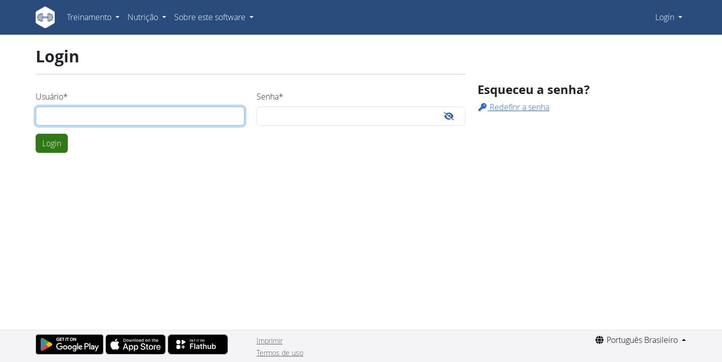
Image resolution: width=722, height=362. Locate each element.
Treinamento (90, 17)
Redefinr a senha (513, 107)
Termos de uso (280, 352)
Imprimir (270, 340)
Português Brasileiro (637, 339)
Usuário (52, 96)
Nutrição (144, 17)
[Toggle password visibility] (448, 116)
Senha (270, 96)
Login (665, 17)
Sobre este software (211, 17)
